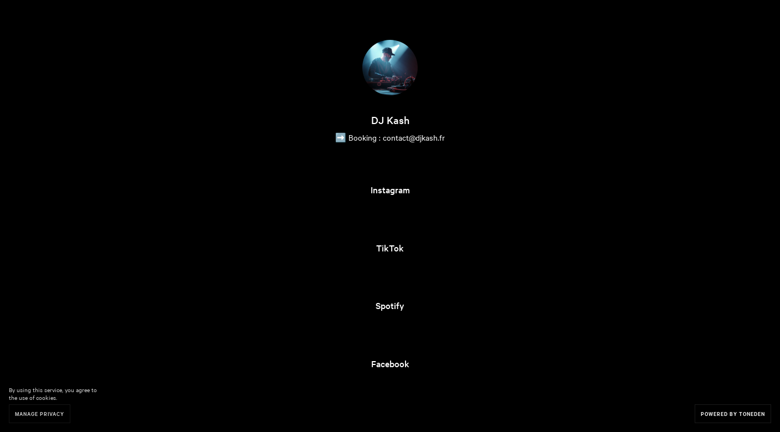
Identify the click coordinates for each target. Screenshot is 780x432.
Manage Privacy (39, 413)
